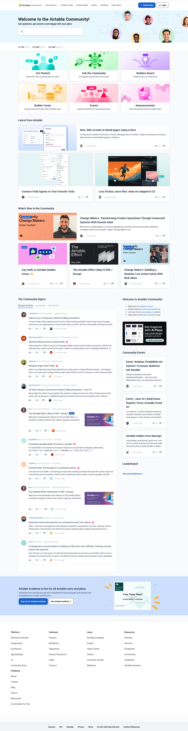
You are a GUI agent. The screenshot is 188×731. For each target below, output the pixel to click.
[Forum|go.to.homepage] (30, 5)
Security (51, 727)
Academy (104, 5)
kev (30, 409)
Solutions (53, 632)
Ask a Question (149, 314)
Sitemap (70, 727)
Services (128, 643)
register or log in (146, 306)
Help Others (53, 305)
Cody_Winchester (36, 518)
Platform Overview (20, 637)
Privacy (81, 727)
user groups (146, 312)
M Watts (32, 463)
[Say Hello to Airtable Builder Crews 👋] (42, 265)
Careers (14, 681)
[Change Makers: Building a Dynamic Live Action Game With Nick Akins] (145, 265)
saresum (32, 361)
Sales (51, 659)
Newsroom (16, 698)
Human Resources (58, 654)
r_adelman (33, 313)
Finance (53, 665)
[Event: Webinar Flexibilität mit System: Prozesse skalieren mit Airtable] (144, 373)
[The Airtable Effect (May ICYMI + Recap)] (94, 265)
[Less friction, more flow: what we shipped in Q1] (132, 177)
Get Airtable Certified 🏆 (61, 601)
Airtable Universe (132, 665)
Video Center (93, 648)
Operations (54, 648)
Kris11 (31, 541)
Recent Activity (25, 305)
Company (15, 670)
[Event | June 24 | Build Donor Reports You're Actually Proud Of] (144, 410)
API (60, 727)
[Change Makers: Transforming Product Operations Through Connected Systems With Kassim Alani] (94, 227)
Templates (129, 659)
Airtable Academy (95, 637)
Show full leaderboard (133, 473)
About (14, 676)
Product (53, 637)
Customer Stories (95, 659)
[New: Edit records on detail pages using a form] (94, 137)
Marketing (54, 643)
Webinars (91, 665)
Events (94, 5)
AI (12, 659)
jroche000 (33, 439)
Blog (13, 687)
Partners (128, 637)
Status (14, 692)
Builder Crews (67, 5)
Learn (90, 632)
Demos (90, 654)
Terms (90, 727)
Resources (129, 632)
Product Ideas (82, 5)
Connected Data (19, 665)
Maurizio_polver (35, 337)
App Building (17, 654)
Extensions (16, 648)
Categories (40, 305)
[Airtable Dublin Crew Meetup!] (144, 443)
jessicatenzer (34, 385)
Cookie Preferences (131, 727)
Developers (129, 648)
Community (130, 654)
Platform (15, 632)
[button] (146, 5)
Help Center (116, 5)
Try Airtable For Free (20, 703)
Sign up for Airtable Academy (33, 601)
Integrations (17, 643)
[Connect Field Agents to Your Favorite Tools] (55, 177)
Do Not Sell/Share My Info (108, 727)
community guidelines (151, 309)
